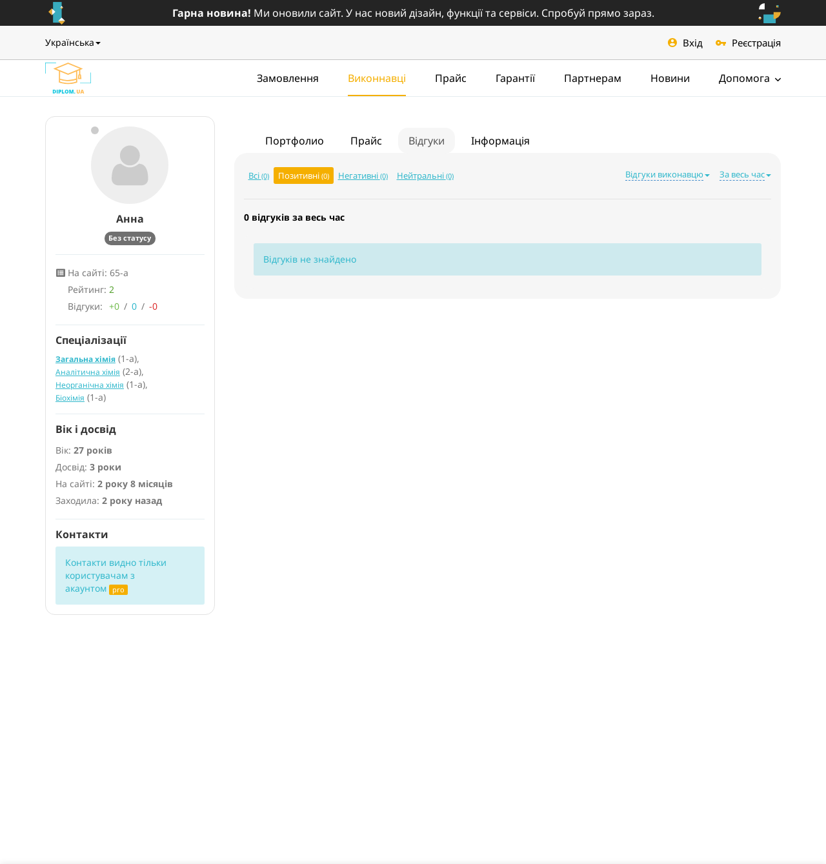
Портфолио (294, 141)
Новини (670, 78)
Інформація (500, 141)
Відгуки (426, 141)
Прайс (451, 78)
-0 (153, 306)
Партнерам (592, 78)
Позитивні (303, 175)
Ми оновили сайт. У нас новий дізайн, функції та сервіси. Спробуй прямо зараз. (413, 13)
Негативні (363, 175)
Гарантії (515, 78)
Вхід (685, 42)
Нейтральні (425, 175)
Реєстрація (748, 42)
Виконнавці (377, 78)
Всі (258, 175)
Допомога (750, 78)
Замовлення (288, 78)
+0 (114, 306)
